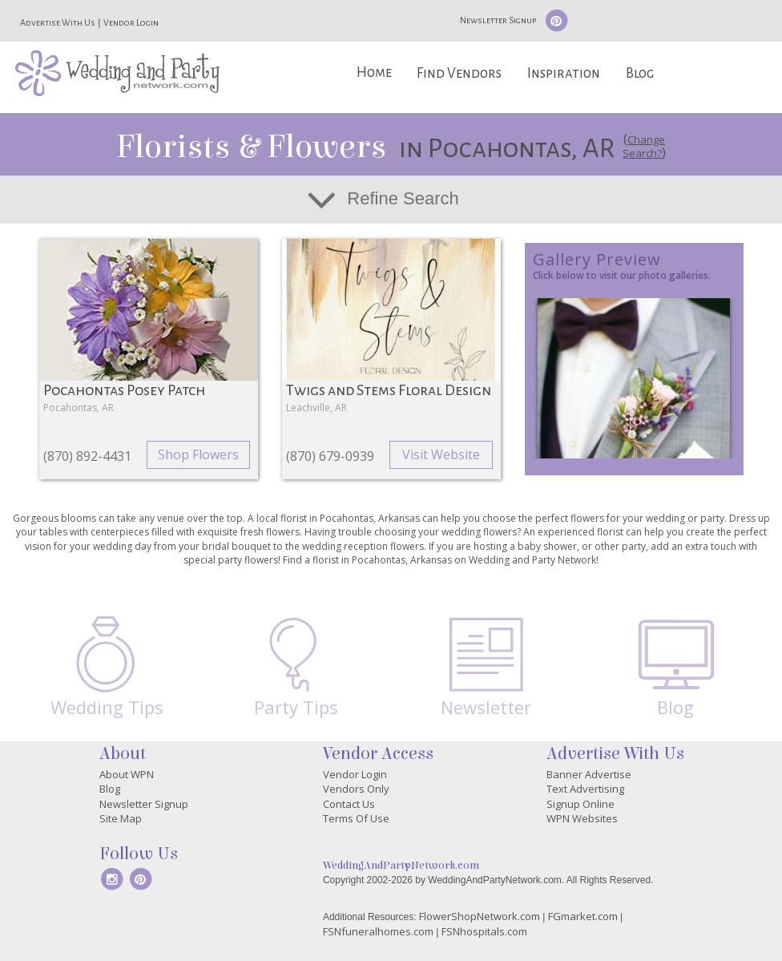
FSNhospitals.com (484, 931)
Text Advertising (585, 788)
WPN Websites (582, 818)
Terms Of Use (356, 818)
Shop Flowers (198, 454)
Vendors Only (356, 788)
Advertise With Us (57, 22)
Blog (640, 73)
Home (374, 72)
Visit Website (441, 454)
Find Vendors (459, 73)
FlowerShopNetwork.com (479, 916)
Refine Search (402, 198)
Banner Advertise (588, 774)
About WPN (126, 774)
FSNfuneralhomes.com (378, 931)
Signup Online (580, 804)
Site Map (120, 818)
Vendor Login (131, 22)
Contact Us (349, 804)
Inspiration (563, 73)
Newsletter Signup (498, 20)
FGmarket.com (583, 916)
